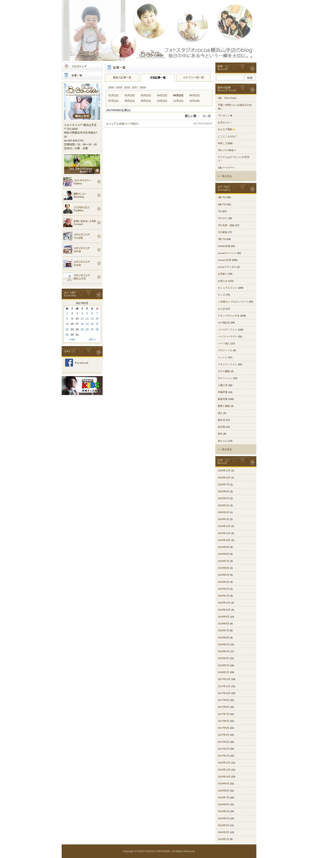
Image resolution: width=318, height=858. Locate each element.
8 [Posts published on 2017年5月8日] (67, 318)
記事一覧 (82, 75)
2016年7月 (223, 797)
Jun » (92, 339)
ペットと (223, 357)
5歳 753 (222, 204)
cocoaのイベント (227, 253)
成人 (220, 413)
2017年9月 (223, 700)
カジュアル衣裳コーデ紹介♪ (122, 123)
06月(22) (194, 95)
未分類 (221, 427)
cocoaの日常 (224, 260)
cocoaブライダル (227, 267)
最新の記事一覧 (122, 77)
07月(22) (113, 100)
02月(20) (130, 95)
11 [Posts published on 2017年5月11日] (82, 318)
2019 (119, 87)
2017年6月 (223, 721)
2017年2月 (223, 749)
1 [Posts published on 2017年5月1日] (67, 313)
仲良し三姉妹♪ (226, 143)
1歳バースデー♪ (226, 167)
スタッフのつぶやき (229, 315)
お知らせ (223, 281)
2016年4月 (223, 818)
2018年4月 (223, 651)
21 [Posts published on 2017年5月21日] (97, 323)
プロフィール (225, 350)
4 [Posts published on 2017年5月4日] (82, 313)
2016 (143, 87)
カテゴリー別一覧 (193, 77)
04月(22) (162, 95)
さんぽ (221, 309)
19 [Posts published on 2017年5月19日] (87, 323)
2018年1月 (223, 672)
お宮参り (223, 274)
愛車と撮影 (224, 406)
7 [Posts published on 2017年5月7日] (97, 313)
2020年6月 (223, 491)
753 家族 (222, 232)
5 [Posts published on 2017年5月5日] (87, 313)
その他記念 (224, 322)
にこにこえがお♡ (227, 136)
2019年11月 (224, 533)
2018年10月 (224, 610)
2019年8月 (223, 554)
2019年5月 (223, 575)
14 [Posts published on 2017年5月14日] (97, 318)
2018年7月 (223, 630)
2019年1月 (223, 596)
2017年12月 (224, 679)
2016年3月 (223, 825)
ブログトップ (82, 67)
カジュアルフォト (227, 288)
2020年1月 (223, 519)
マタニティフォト (227, 364)
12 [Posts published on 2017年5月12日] (87, 318)
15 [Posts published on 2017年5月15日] (67, 323)
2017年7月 (223, 714)
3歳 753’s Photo (227, 98)
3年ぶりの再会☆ (227, 150)
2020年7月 (223, 484)
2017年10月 (224, 693)
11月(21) (178, 100)
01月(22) (113, 95)
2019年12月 (224, 526)
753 (220, 211)
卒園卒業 (223, 392)
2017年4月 (223, 735)
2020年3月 (223, 505)
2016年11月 (224, 769)
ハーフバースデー (227, 336)
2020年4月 (223, 498)
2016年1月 (223, 839)
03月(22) (146, 95)
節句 (220, 434)
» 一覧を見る (225, 176)
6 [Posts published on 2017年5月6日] (92, 313)
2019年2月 (223, 589)
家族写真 (223, 399)
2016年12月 (224, 762)
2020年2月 (223, 512)
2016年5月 (223, 811)
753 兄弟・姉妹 (226, 225)
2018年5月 (223, 644)
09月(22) (146, 100)
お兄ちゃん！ (225, 122)
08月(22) (130, 100)
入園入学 (223, 385)
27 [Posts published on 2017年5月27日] (92, 329)
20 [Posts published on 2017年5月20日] (92, 323)
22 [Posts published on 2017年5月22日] (67, 329)
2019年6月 (223, 568)
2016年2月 (223, 832)
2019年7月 (223, 561)
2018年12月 (224, 602)
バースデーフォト (227, 329)
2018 (127, 87)
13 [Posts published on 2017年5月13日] (92, 318)
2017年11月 (224, 686)
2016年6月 (223, 804)
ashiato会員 (224, 246)
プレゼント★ (225, 115)
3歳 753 (222, 197)
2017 (135, 87)
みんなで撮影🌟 (226, 129)
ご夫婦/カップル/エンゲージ (233, 301)
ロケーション (225, 378)
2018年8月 (223, 623)
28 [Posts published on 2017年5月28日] (97, 329)
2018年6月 (223, 637)
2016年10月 (224, 776)
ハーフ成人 (224, 343)
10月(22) (162, 100)
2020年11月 (224, 470)
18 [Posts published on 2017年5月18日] (82, 323)
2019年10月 (224, 540)
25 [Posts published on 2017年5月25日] (82, 329)
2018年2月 (223, 665)
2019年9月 (223, 547)
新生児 (221, 420)
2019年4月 (223, 582)
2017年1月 (223, 755)
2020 (111, 87)
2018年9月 (223, 616)
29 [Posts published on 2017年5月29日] (67, 334)
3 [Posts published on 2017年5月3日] (77, 313)
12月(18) (194, 100)
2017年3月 (223, 742)
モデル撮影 (224, 371)
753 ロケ (222, 218)
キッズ (221, 295)
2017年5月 (223, 728)
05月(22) (178, 95)
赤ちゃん (223, 441)
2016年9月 (223, 783)
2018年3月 (223, 658)
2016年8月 (223, 790)
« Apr (72, 339)
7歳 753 (222, 239)
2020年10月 (224, 477)
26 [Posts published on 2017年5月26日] (87, 329)
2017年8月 (223, 707)
